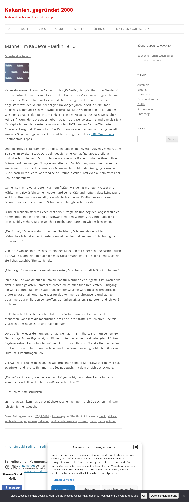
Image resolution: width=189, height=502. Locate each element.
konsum (83, 421)
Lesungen (78, 29)
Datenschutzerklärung (164, 495)
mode (101, 421)
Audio (59, 29)
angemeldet (27, 465)
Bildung (142, 89)
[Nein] (184, 496)
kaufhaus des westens (64, 421)
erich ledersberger (16, 421)
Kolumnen (143, 94)
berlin (102, 416)
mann (93, 421)
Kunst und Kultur (147, 99)
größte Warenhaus (101, 134)
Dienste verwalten (63, 479)
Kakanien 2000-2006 (149, 60)
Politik (141, 104)
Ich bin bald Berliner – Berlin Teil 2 (30, 446)
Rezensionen (145, 109)
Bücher (25, 29)
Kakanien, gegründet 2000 (39, 9)
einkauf (112, 416)
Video (42, 29)
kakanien (43, 421)
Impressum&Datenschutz (132, 29)
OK (144, 495)
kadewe (32, 421)
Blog (8, 29)
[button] (136, 447)
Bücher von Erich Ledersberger (155, 55)
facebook (12, 487)
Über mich (100, 29)
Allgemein (143, 85)
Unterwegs (58, 416)
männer (111, 421)
